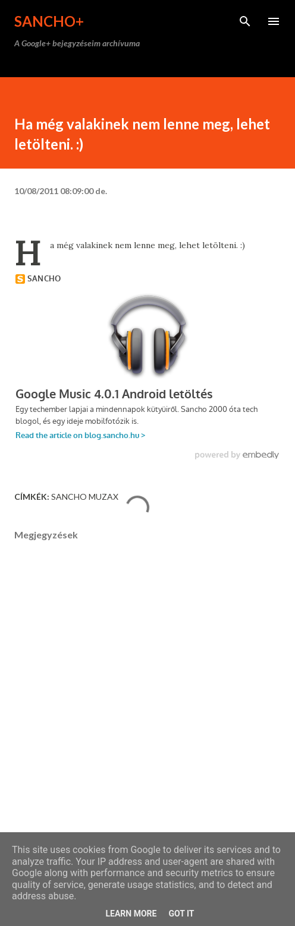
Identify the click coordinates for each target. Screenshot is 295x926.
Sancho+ (49, 21)
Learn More (130, 913)
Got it (181, 913)
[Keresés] (245, 21)
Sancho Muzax (84, 496)
